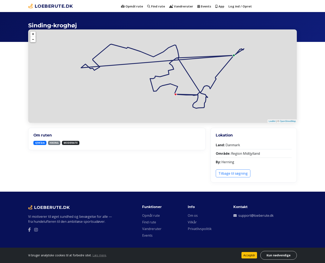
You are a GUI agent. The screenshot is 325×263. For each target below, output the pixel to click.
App (219, 6)
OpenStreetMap (288, 121)
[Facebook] (29, 229)
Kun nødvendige (279, 255)
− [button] (33, 39)
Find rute (156, 6)
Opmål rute (132, 6)
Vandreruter (181, 6)
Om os (193, 215)
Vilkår (192, 222)
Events (204, 6)
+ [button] (33, 34)
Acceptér (249, 255)
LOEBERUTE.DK (50, 6)
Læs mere (99, 255)
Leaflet (272, 121)
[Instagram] (36, 229)
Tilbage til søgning (233, 173)
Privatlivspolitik (200, 228)
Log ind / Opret (240, 6)
